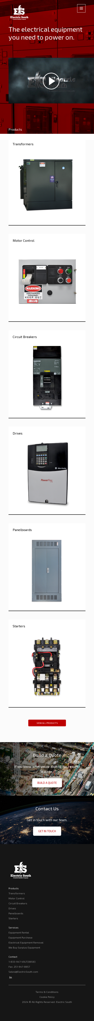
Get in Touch (47, 831)
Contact (13, 956)
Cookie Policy (47, 996)
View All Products (47, 723)
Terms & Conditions (47, 991)
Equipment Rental (19, 932)
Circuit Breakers (18, 903)
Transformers (17, 893)
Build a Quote (47, 782)
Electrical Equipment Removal (26, 942)
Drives (12, 908)
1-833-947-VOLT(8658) (22, 961)
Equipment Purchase (20, 937)
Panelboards (16, 913)
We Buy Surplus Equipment (24, 947)
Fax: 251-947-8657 (19, 966)
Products (14, 888)
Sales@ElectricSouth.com (23, 971)
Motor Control (17, 898)
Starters (13, 918)
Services (14, 927)
